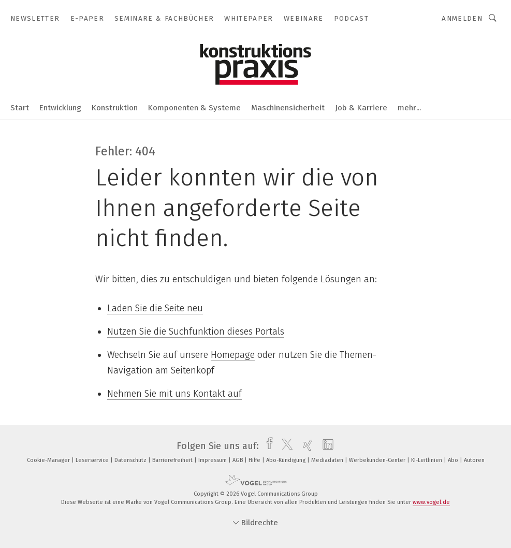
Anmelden (462, 18)
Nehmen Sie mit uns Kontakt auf (174, 393)
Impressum (213, 460)
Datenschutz (131, 460)
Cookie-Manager (49, 460)
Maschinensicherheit (288, 107)
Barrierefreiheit (173, 460)
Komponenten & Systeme (194, 107)
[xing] (305, 446)
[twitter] (284, 446)
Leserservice (93, 460)
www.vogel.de (431, 502)
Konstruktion (115, 107)
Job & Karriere (361, 107)
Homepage (233, 354)
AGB (238, 460)
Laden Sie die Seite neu (155, 308)
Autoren (474, 460)
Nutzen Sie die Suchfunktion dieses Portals (195, 331)
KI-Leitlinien (427, 460)
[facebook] (266, 446)
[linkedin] (325, 446)
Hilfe (255, 460)
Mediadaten (328, 460)
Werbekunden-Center (378, 460)
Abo (454, 460)
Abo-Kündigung (286, 460)
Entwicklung (60, 107)
